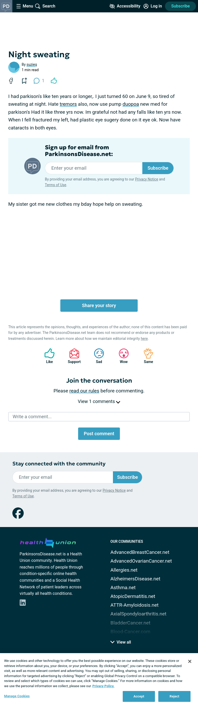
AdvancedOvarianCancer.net (141, 561)
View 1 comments (99, 401)
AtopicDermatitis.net (132, 596)
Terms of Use (55, 185)
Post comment (99, 433)
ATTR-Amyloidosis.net (134, 605)
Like (47, 356)
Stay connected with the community (58, 464)
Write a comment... (32, 416)
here (144, 338)
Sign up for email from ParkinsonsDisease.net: (79, 151)
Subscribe (180, 6)
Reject (174, 696)
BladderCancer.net (130, 623)
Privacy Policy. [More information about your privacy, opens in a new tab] (103, 686)
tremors (68, 104)
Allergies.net (123, 570)
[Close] (189, 661)
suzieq (32, 64)
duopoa (130, 104)
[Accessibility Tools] (125, 6)
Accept (139, 696)
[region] (99, 680)
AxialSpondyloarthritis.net (138, 614)
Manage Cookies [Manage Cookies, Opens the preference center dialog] (17, 696)
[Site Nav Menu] (24, 6)
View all (120, 642)
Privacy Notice (146, 179)
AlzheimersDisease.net (135, 579)
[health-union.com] (48, 542)
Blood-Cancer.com (130, 632)
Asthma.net (123, 587)
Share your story (99, 305)
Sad (96, 356)
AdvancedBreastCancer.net (139, 552)
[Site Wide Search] (45, 6)
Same (146, 356)
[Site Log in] (152, 6)
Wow (121, 356)
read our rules (84, 391)
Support (72, 356)
